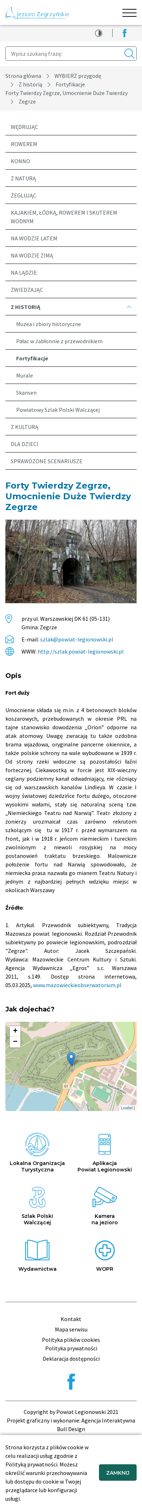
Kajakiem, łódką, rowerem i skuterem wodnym (64, 217)
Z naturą (23, 178)
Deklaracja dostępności (71, 1358)
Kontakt (71, 1318)
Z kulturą (24, 426)
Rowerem (24, 144)
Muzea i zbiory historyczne (48, 324)
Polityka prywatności (71, 1348)
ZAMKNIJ (117, 1473)
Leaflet (127, 1108)
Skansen (26, 392)
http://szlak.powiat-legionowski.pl (81, 651)
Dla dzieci (24, 444)
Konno (20, 161)
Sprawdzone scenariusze (46, 461)
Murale (24, 375)
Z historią (30, 84)
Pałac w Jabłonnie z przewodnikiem (59, 341)
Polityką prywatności (31, 1464)
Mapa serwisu (71, 1329)
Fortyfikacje (70, 84)
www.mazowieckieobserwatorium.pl (77, 985)
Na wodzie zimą (32, 255)
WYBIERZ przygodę (78, 75)
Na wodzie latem (34, 238)
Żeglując (23, 195)
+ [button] (15, 1031)
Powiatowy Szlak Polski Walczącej (58, 409)
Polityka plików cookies (71, 1339)
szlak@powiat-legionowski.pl (76, 639)
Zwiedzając (27, 289)
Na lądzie (24, 272)
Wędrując (24, 126)
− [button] (15, 1042)
